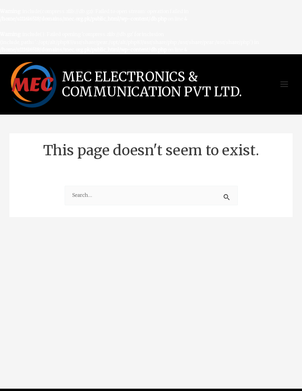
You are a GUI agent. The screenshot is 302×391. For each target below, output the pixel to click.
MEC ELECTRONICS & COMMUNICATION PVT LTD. (152, 84)
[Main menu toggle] (284, 84)
